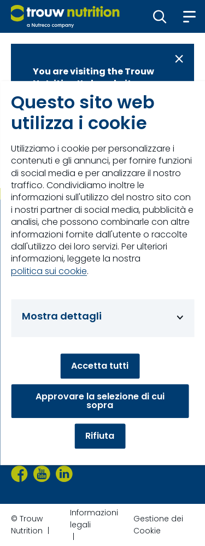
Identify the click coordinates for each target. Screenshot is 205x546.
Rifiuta (99, 435)
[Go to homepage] (65, 16)
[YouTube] (41, 474)
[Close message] (179, 59)
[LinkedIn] (64, 474)
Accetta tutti (99, 365)
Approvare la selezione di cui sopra (100, 400)
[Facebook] (19, 474)
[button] (160, 16)
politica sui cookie (49, 271)
